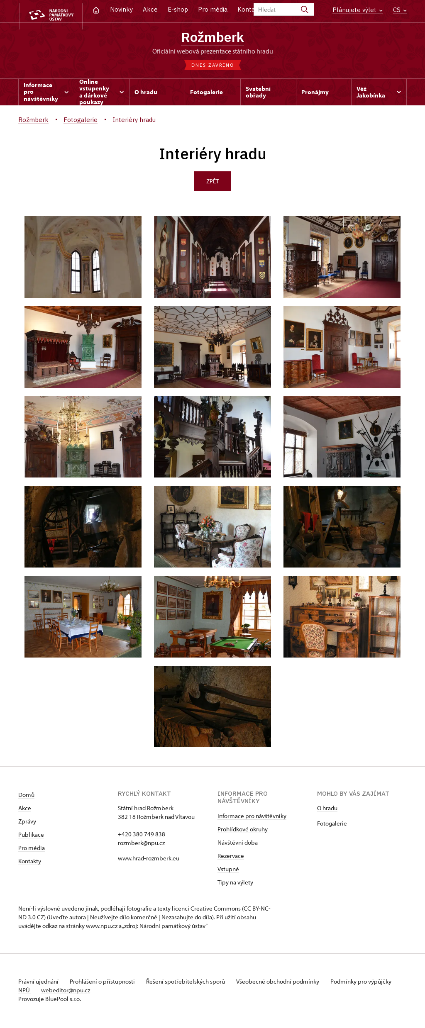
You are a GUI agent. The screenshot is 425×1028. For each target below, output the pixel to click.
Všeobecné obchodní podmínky (288, 983)
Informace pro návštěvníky (251, 817)
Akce (150, 9)
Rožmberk (213, 37)
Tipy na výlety (235, 884)
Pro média (212, 9)
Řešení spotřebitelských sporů (193, 983)
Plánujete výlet (357, 10)
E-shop (178, 9)
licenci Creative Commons (206, 910)
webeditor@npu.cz (93, 992)
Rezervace (230, 857)
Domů (26, 796)
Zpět (212, 183)
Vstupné (228, 871)
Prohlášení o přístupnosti (106, 983)
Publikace (31, 836)
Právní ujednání (39, 983)
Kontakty (29, 863)
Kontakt (249, 9)
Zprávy (27, 823)
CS (400, 10)
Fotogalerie (332, 825)
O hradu (327, 810)
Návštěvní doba (237, 844)
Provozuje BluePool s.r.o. (49, 1000)
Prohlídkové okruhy (242, 831)
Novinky (121, 9)
